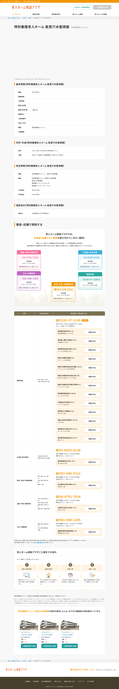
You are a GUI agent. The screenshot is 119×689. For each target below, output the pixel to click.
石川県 (24, 18)
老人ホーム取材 (77, 14)
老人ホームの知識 (101, 14)
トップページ (16, 14)
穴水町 (29, 18)
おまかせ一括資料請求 (82, 7)
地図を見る (92, 332)
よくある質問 (90, 681)
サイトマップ (81, 681)
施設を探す (36, 14)
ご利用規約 (36, 681)
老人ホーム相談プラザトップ (14, 18)
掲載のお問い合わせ (69, 681)
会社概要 (27, 681)
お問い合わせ (57, 681)
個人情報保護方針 (39, 542)
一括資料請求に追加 (29, 646)
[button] (19, 632)
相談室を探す (56, 14)
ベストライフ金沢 (26, 634)
